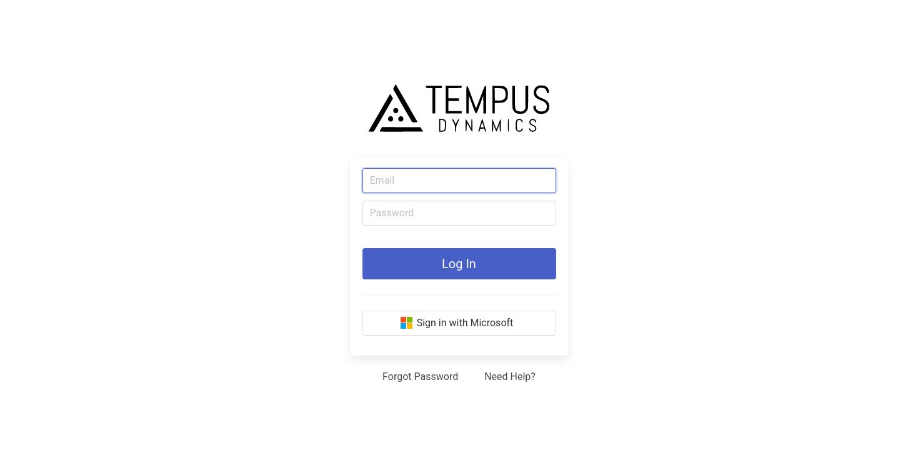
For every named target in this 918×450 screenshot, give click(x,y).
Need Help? (510, 376)
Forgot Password (420, 376)
